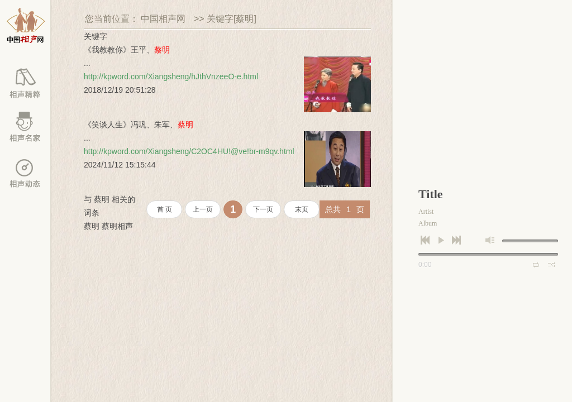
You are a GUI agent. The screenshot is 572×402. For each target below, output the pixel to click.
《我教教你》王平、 (127, 49)
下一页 (263, 209)
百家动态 (25, 173)
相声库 (25, 83)
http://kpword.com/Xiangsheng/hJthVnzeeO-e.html (171, 76)
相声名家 (25, 128)
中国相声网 (163, 18)
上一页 (203, 209)
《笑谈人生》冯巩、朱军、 (138, 124)
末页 (301, 209)
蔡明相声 (117, 226)
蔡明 (91, 226)
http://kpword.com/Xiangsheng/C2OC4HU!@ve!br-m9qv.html (189, 151)
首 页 (164, 209)
